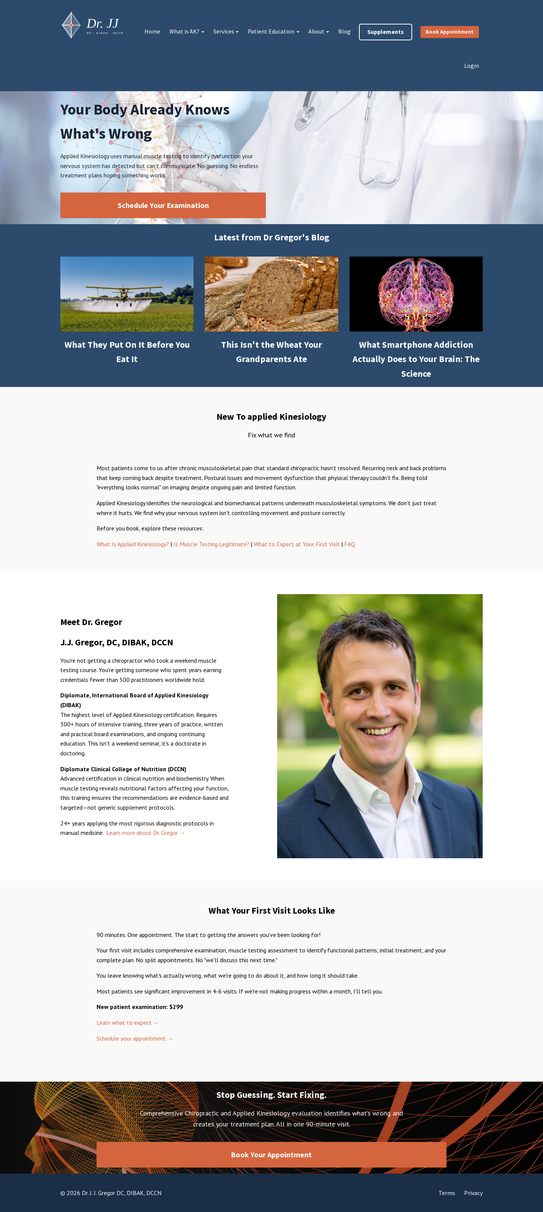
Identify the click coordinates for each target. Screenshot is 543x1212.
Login (471, 65)
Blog (344, 31)
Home (152, 31)
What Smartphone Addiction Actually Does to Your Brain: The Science (416, 359)
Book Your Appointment (271, 1154)
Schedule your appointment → (135, 1038)
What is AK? (184, 31)
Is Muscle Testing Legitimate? (211, 544)
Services (223, 31)
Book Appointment (450, 31)
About (316, 31)
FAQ (349, 544)
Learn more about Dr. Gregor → (146, 832)
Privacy (473, 1193)
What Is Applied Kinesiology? (133, 544)
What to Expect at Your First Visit (297, 544)
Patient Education (271, 31)
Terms (447, 1193)
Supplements (385, 31)
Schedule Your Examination (163, 205)
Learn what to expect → (128, 1022)
